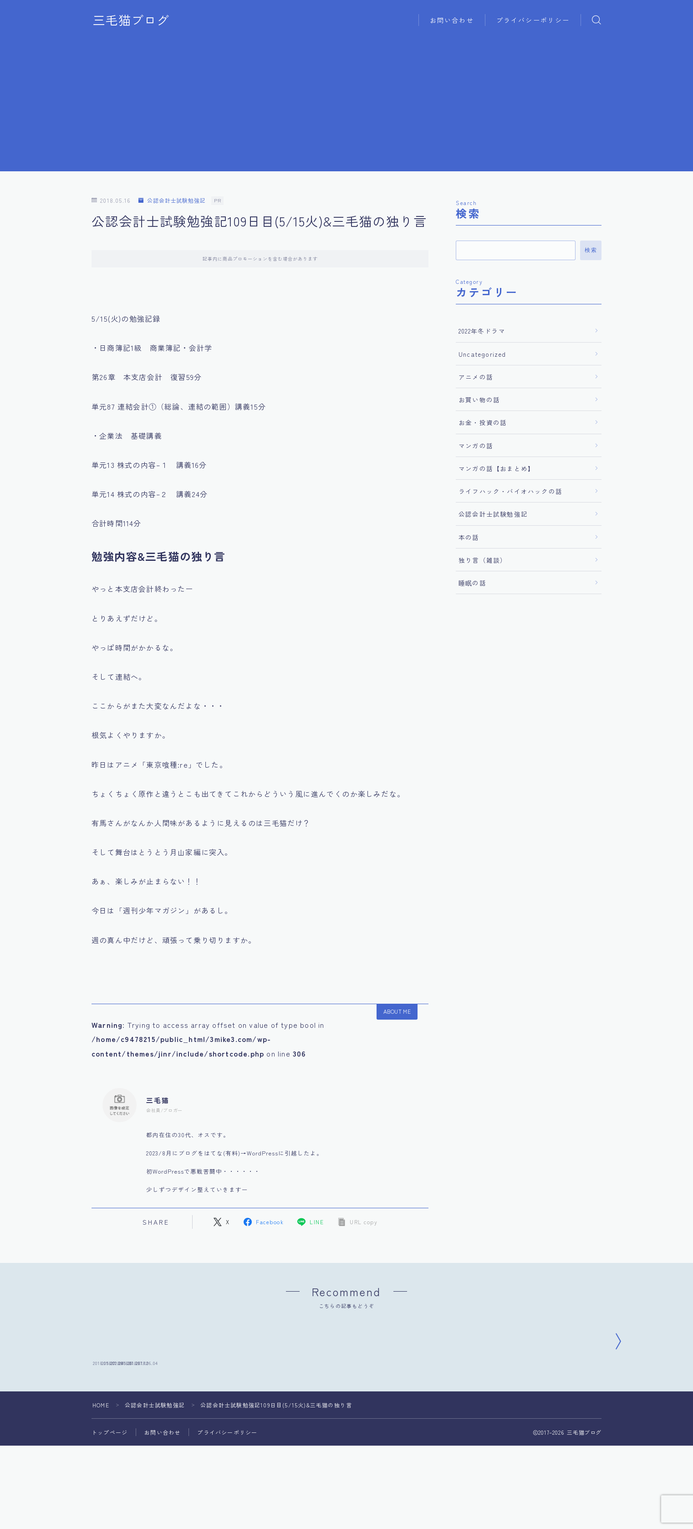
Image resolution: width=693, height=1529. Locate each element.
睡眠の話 (472, 582)
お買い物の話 (479, 399)
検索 (591, 250)
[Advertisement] (346, 107)
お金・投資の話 (483, 422)
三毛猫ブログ (131, 20)
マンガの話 (476, 445)
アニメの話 (476, 376)
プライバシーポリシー (533, 20)
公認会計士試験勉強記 (172, 201)
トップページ (109, 1497)
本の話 (469, 537)
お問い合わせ (452, 20)
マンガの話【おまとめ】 (497, 468)
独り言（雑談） (483, 559)
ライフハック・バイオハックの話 (510, 491)
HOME (100, 1470)
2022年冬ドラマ (482, 330)
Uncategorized (482, 354)
